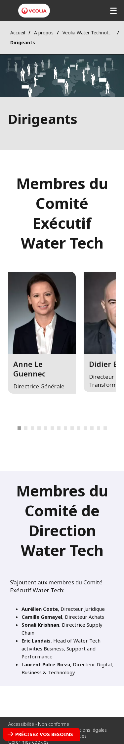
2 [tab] (25, 428)
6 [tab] (39, 428)
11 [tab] (72, 428)
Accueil (17, 32)
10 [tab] (65, 428)
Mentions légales (88, 730)
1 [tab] (19, 428)
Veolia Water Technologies (88, 32)
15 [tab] (98, 428)
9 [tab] (59, 428)
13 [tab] (85, 428)
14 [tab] (92, 428)
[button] (42, 333)
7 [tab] (45, 428)
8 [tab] (52, 428)
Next (114, 428)
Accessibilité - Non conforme (38, 724)
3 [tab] (32, 428)
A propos (44, 32)
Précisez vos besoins (44, 734)
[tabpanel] (42, 345)
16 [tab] (105, 428)
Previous (10, 428)
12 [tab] (78, 428)
